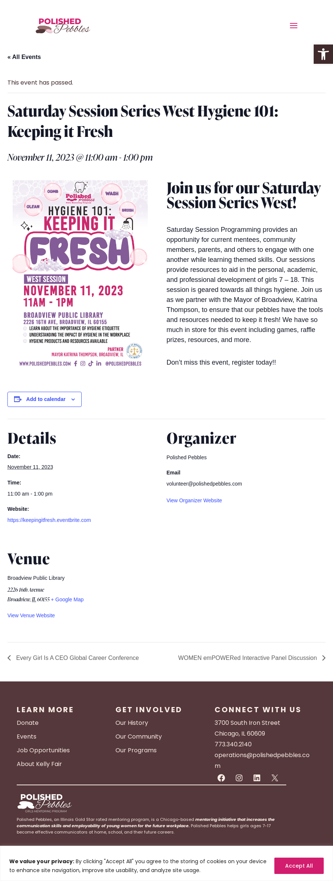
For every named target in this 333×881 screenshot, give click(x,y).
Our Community (138, 736)
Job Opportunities (43, 750)
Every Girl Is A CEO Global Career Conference (76, 658)
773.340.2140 (233, 744)
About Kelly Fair (39, 764)
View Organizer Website (194, 500)
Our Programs (136, 750)
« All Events (24, 57)
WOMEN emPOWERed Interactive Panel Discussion (248, 658)
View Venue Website (31, 615)
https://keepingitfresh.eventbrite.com (49, 520)
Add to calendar (46, 399)
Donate (28, 723)
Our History (131, 723)
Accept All (299, 866)
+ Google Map (67, 599)
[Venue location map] (286, 590)
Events (26, 736)
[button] (323, 54)
